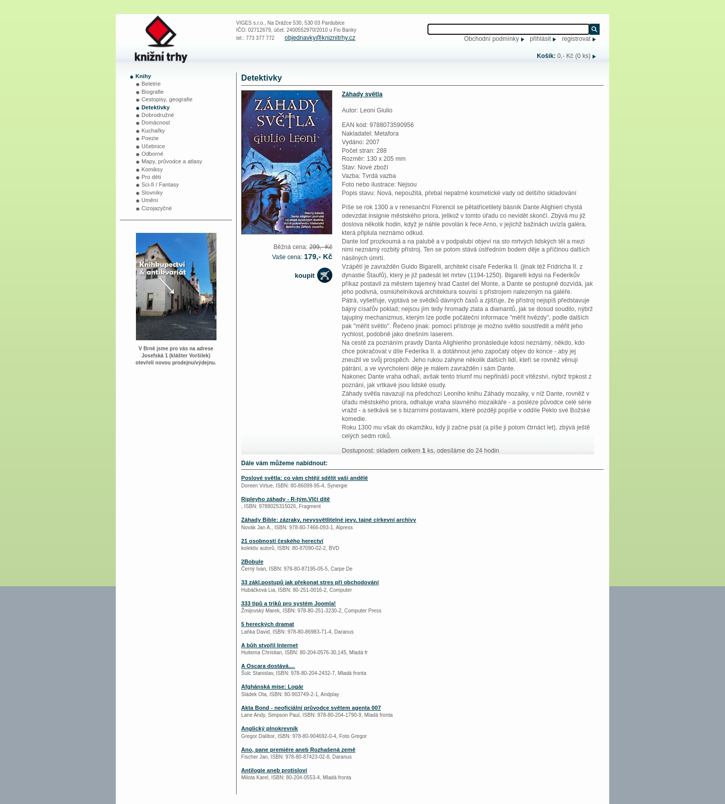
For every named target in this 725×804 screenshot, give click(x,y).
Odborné (152, 154)
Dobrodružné (157, 115)
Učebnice (153, 146)
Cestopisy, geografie (166, 99)
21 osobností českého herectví (282, 541)
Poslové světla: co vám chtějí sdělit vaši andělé (304, 478)
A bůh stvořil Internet (269, 645)
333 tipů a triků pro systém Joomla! (288, 603)
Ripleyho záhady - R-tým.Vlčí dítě (285, 499)
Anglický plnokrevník (269, 728)
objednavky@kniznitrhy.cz (319, 37)
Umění (149, 200)
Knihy (143, 76)
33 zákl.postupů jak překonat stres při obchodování (310, 582)
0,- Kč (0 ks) (574, 55)
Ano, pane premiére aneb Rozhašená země (298, 750)
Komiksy (152, 169)
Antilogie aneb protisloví (274, 770)
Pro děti (151, 177)
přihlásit (540, 38)
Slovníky (152, 193)
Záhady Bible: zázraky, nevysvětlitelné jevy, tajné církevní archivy (328, 520)
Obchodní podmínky (491, 38)
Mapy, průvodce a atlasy (171, 161)
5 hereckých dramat (267, 624)
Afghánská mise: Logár (272, 687)
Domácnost (155, 122)
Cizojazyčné (156, 208)
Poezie (150, 138)
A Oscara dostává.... (268, 666)
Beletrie (151, 84)
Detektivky (155, 107)
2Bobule (252, 562)
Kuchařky (153, 131)
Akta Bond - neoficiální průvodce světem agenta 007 (311, 708)
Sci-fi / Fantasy (160, 184)
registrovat (576, 38)
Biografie (152, 92)
